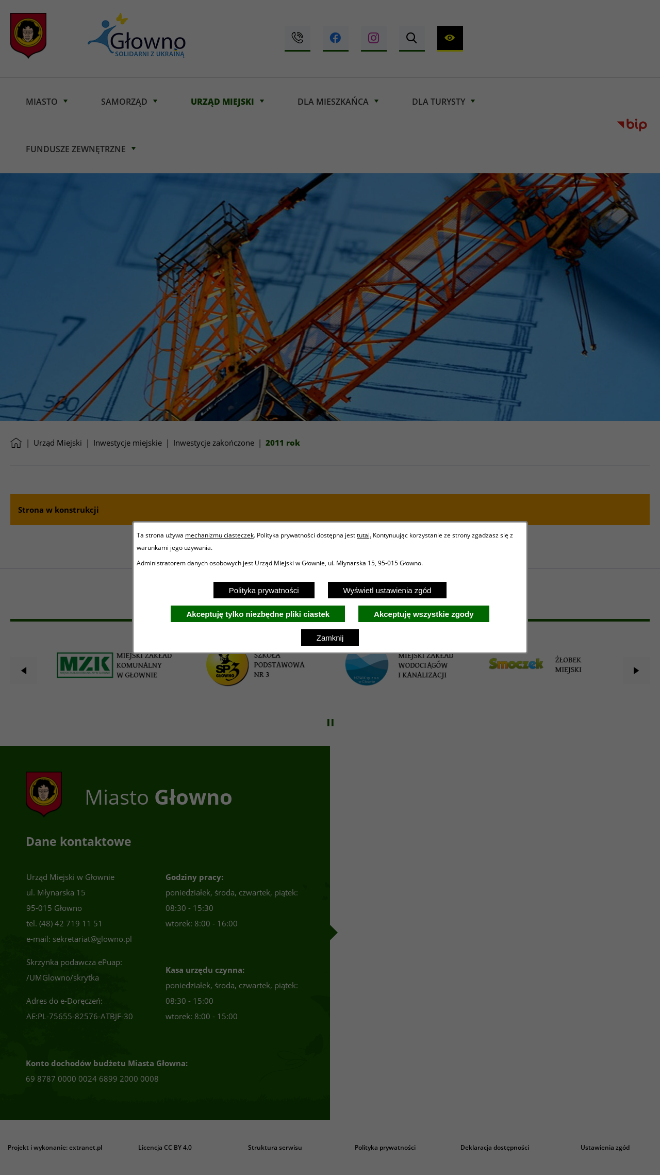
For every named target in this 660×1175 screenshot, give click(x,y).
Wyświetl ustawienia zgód (387, 590)
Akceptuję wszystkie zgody (423, 614)
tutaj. (364, 535)
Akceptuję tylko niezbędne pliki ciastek (257, 614)
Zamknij (330, 637)
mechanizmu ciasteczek (219, 535)
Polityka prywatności (264, 590)
